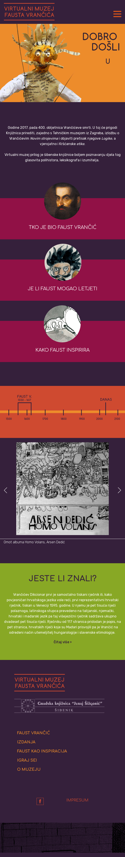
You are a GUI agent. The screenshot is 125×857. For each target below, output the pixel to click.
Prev (6, 490)
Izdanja (26, 742)
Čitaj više (61, 642)
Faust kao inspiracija (42, 751)
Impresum (77, 800)
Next (118, 490)
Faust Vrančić (33, 733)
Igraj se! (27, 760)
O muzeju (29, 769)
